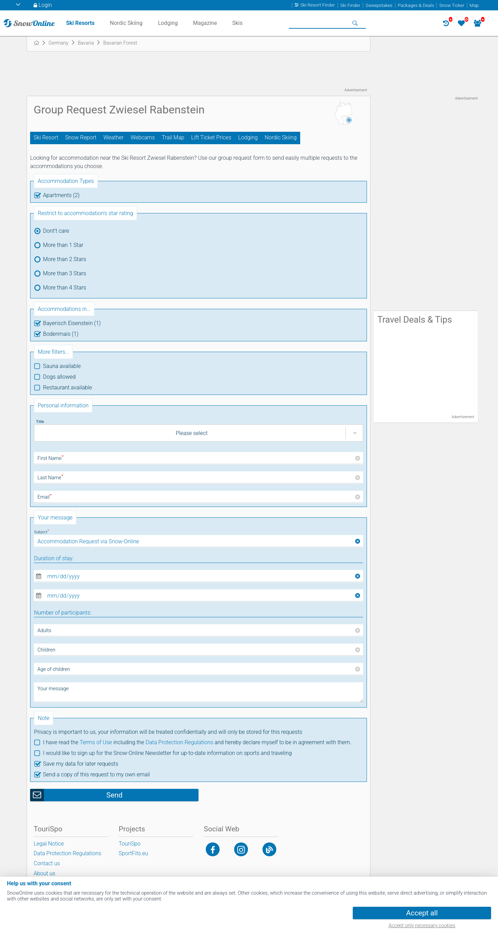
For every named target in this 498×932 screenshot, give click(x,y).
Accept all (421, 913)
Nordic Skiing (280, 137)
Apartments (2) (61, 195)
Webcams (142, 137)
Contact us (47, 863)
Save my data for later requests (80, 763)
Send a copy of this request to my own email (96, 774)
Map (474, 5)
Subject (41, 531)
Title (40, 421)
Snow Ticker (452, 5)
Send (115, 795)
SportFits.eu (133, 853)
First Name (50, 458)
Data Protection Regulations (179, 742)
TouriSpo (129, 843)
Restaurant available (67, 387)
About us (44, 873)
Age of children (53, 669)
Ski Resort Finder (317, 5)
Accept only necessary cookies (421, 926)
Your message (52, 689)
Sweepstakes (379, 5)
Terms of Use (96, 742)
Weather (113, 137)
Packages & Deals (416, 5)
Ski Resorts (80, 23)
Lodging (248, 137)
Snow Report (80, 137)
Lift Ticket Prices (211, 137)
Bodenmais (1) (60, 334)
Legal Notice (49, 843)
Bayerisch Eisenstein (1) (72, 323)
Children (46, 650)
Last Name (50, 478)
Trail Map (173, 137)
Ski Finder (350, 5)
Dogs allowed (59, 376)
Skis (237, 23)
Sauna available (62, 366)
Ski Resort (46, 137)
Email (44, 497)
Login (45, 5)
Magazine (205, 23)
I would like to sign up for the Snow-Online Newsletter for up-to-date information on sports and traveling (167, 753)
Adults (44, 631)
